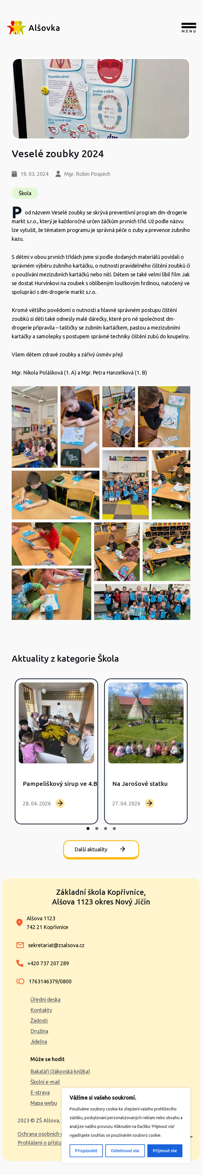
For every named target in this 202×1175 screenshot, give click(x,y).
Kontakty (41, 1010)
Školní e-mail (45, 1082)
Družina (39, 1031)
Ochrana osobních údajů (45, 1134)
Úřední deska (45, 999)
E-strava (40, 1092)
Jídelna (38, 1041)
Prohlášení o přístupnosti (47, 1142)
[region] (126, 1125)
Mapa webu (43, 1103)
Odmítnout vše (125, 1150)
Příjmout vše (165, 1150)
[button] (35, 427)
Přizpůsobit (86, 1150)
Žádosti (39, 1020)
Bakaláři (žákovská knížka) (60, 1071)
